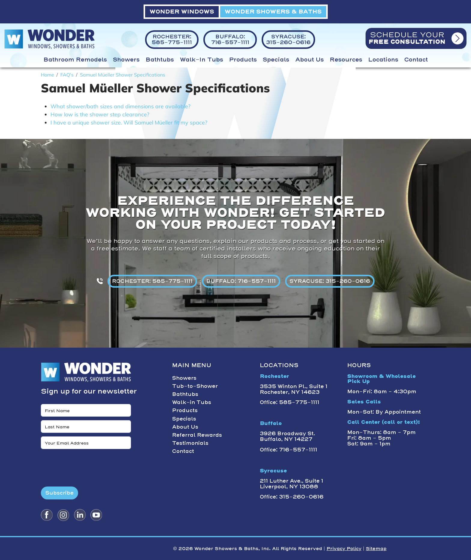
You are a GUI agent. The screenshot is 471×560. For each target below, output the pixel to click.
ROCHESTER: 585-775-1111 (152, 281)
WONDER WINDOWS (182, 11)
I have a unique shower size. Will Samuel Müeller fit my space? (128, 122)
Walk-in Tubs (201, 59)
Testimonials (190, 443)
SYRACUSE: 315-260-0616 (330, 281)
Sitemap (376, 548)
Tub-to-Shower (195, 386)
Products (243, 59)
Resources (346, 59)
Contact (416, 59)
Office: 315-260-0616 (292, 497)
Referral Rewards (197, 435)
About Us (309, 59)
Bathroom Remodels (75, 59)
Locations (383, 59)
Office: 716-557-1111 (288, 450)
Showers (126, 59)
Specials (276, 59)
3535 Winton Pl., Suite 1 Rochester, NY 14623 (293, 389)
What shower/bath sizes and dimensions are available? (120, 106)
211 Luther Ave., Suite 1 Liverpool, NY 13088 (291, 484)
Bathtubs (160, 59)
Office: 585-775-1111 (289, 402)
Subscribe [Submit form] (59, 493)
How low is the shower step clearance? (99, 114)
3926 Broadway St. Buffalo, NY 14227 (287, 436)
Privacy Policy (344, 548)
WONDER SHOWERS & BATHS (273, 11)
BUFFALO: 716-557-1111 (241, 281)
